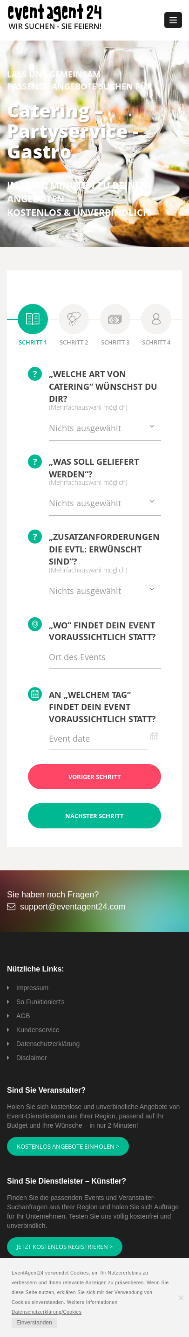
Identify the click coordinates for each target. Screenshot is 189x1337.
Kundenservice (38, 1030)
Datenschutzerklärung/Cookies (46, 1312)
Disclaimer (31, 1057)
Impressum (32, 988)
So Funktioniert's (40, 1002)
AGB (23, 1016)
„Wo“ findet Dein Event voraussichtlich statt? (92, 630)
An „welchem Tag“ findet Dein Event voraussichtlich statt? (92, 705)
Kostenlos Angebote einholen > (68, 1146)
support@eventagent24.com (72, 906)
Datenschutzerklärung (48, 1044)
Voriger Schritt (94, 776)
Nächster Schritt (94, 816)
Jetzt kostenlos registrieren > (65, 1246)
